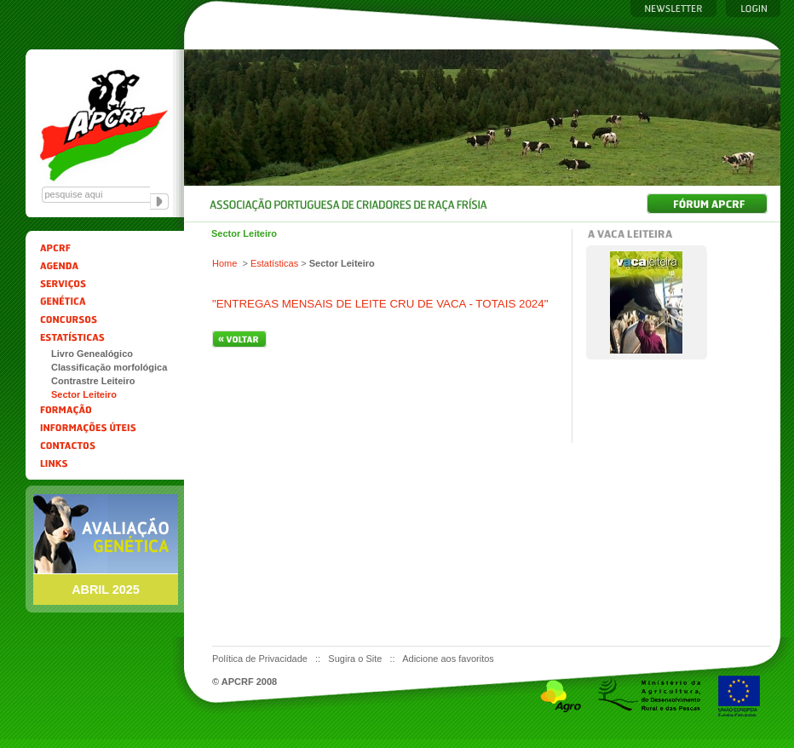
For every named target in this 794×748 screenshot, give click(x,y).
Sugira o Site (356, 658)
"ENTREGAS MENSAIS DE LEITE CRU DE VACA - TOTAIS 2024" (380, 303)
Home (224, 263)
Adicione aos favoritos (448, 658)
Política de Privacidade (261, 658)
